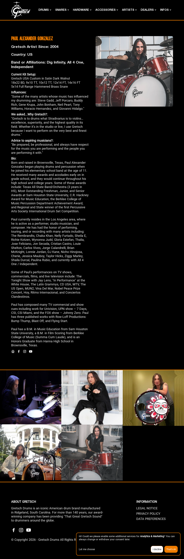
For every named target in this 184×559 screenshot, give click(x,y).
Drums (43, 9)
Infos (164, 9)
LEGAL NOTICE (147, 508)
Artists (128, 9)
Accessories (105, 9)
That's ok (171, 549)
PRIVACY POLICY (148, 513)
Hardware (81, 9)
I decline (157, 549)
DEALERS (147, 9)
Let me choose (87, 549)
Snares (60, 9)
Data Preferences (151, 519)
